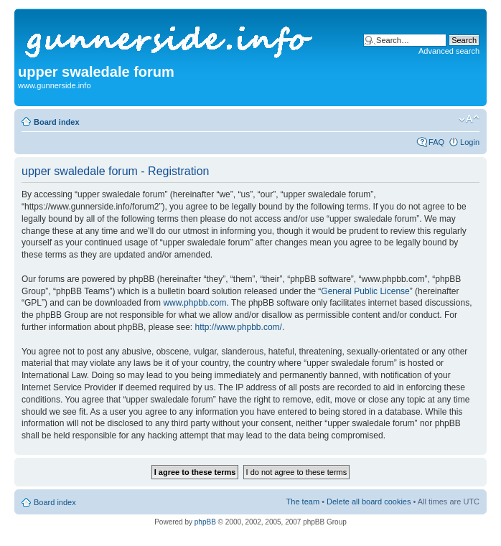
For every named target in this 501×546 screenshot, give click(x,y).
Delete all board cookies (369, 501)
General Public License (365, 291)
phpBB (205, 522)
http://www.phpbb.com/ (238, 327)
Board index (57, 122)
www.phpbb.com (194, 303)
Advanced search (448, 51)
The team (302, 501)
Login (469, 142)
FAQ (436, 142)
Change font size (469, 119)
